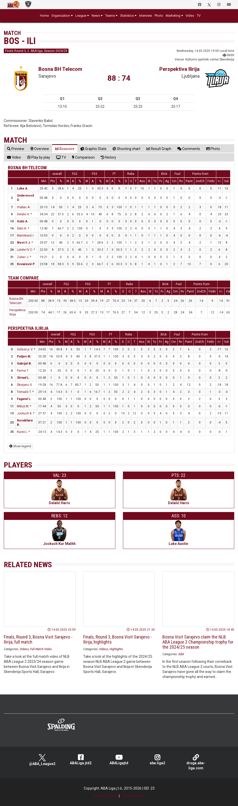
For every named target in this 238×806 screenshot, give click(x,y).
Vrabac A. (23, 207)
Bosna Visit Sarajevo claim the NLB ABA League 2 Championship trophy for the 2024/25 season (197, 642)
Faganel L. (24, 399)
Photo (159, 15)
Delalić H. (23, 214)
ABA (181, 654)
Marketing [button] (173, 15)
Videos (24, 649)
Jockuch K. (24, 413)
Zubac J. (23, 257)
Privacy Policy (106, 796)
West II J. (24, 242)
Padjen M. (24, 356)
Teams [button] (110, 15)
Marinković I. (25, 235)
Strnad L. (23, 377)
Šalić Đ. (22, 228)
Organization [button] (60, 15)
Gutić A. (22, 221)
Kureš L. (22, 432)
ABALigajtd (119, 759)
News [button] (96, 15)
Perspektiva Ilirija (179, 69)
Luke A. (22, 188)
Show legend (20, 446)
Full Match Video (41, 649)
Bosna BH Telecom (60, 69)
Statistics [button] (127, 15)
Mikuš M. (23, 406)
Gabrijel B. (24, 363)
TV (199, 15)
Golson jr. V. (25, 349)
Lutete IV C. (25, 249)
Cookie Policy (132, 796)
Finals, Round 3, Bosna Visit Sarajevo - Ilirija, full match (38, 639)
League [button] (80, 15)
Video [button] (190, 15)
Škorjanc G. (25, 385)
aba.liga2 (157, 759)
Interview (145, 15)
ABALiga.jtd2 (80, 759)
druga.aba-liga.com (195, 762)
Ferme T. (23, 370)
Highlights (116, 649)
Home (44, 15)
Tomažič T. (24, 392)
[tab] (15, 148)
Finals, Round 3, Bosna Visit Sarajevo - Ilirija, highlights (117, 639)
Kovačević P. (26, 264)
